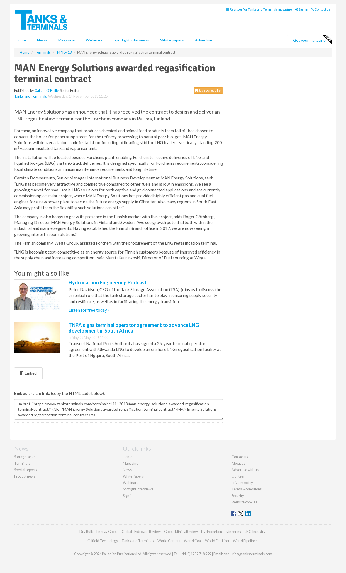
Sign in (301, 9)
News (127, 470)
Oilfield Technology (102, 540)
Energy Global (107, 531)
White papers (172, 40)
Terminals (22, 463)
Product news (24, 476)
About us (238, 463)
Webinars (94, 40)
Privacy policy (242, 482)
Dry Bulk (86, 531)
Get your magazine (312, 39)
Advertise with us (245, 470)
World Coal (193, 540)
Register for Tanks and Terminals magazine (259, 9)
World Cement (169, 540)
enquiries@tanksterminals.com (247, 554)
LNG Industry (255, 531)
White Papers (133, 476)
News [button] (42, 40)
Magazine (66, 40)
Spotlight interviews (131, 40)
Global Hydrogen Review (141, 531)
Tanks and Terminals (30, 96)
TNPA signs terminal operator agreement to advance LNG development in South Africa (134, 328)
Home (21, 40)
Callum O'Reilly (47, 90)
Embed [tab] (28, 373)
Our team (239, 476)
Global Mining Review (181, 531)
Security (238, 495)
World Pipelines (245, 540)
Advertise (203, 40)
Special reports (25, 470)
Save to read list (208, 90)
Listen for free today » (89, 310)
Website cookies (244, 502)
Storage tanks (24, 456)
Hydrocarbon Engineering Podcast (108, 282)
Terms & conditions (247, 489)
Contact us (320, 9)
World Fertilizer (217, 540)
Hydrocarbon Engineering (221, 531)
